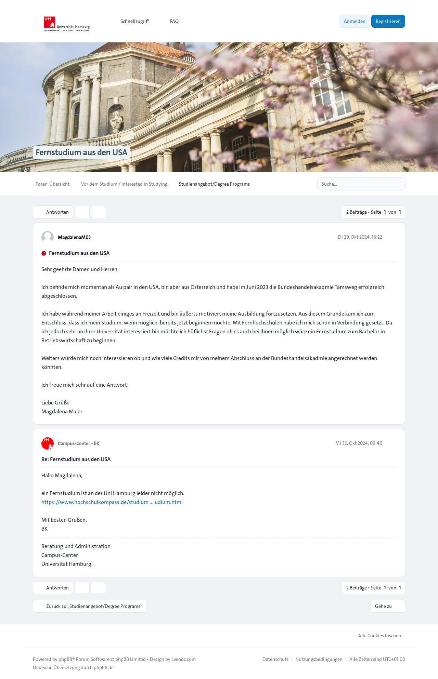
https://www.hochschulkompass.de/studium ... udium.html (112, 502)
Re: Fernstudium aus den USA (76, 459)
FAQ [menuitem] (170, 21)
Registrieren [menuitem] (388, 21)
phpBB (65, 659)
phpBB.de (104, 667)
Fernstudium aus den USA (79, 253)
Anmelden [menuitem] (354, 21)
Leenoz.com (183, 659)
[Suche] (386, 184)
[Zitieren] (391, 237)
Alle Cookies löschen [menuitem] (375, 635)
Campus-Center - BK (78, 443)
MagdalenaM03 (74, 237)
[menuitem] (131, 21)
